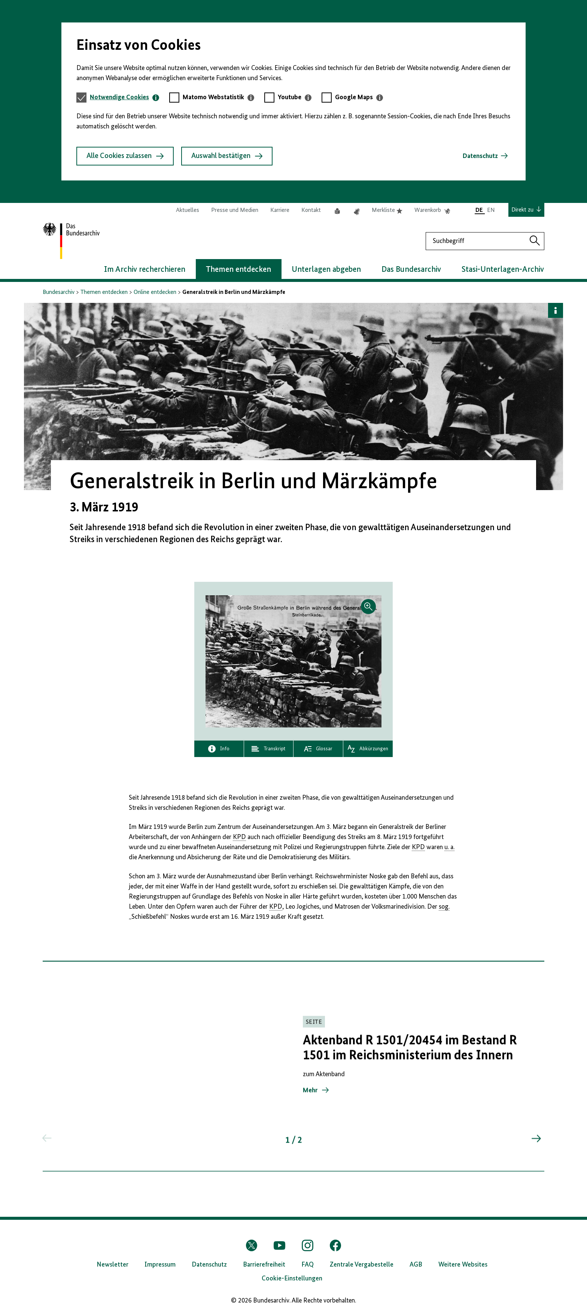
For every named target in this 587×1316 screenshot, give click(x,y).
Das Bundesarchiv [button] (411, 269)
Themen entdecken (104, 292)
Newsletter (112, 1264)
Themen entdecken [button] (238, 269)
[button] (293, 661)
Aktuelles (187, 210)
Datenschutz (480, 156)
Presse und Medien (234, 210)
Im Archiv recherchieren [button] (144, 269)
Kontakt (311, 210)
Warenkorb (432, 210)
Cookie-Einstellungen (292, 1278)
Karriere (279, 210)
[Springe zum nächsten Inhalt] (536, 1142)
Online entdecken (155, 292)
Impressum (160, 1264)
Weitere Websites (462, 1264)
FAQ (307, 1264)
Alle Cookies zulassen (125, 156)
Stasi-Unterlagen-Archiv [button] (503, 269)
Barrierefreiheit (264, 1264)
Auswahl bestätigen (226, 156)
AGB (416, 1264)
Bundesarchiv (58, 292)
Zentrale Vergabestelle (361, 1264)
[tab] (124, 97)
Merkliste (387, 210)
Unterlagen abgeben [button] (326, 269)
